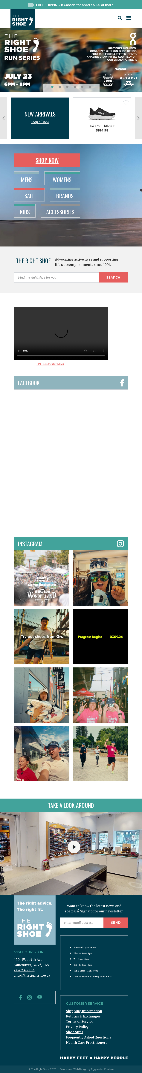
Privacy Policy (77, 1027)
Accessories (60, 212)
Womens (62, 179)
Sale (29, 196)
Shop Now (47, 160)
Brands (65, 196)
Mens (27, 179)
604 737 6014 (24, 970)
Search (113, 277)
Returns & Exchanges (83, 1016)
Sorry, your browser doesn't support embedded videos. (61, 333)
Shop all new (40, 122)
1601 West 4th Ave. (28, 960)
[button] (52, 87)
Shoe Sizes (74, 1032)
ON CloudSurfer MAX (50, 364)
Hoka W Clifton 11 (102, 126)
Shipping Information (84, 1011)
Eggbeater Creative (102, 1069)
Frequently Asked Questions (88, 1037)
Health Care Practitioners (86, 1043)
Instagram (71, 542)
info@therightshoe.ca (32, 975)
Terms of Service (79, 1022)
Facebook (71, 381)
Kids (25, 212)
